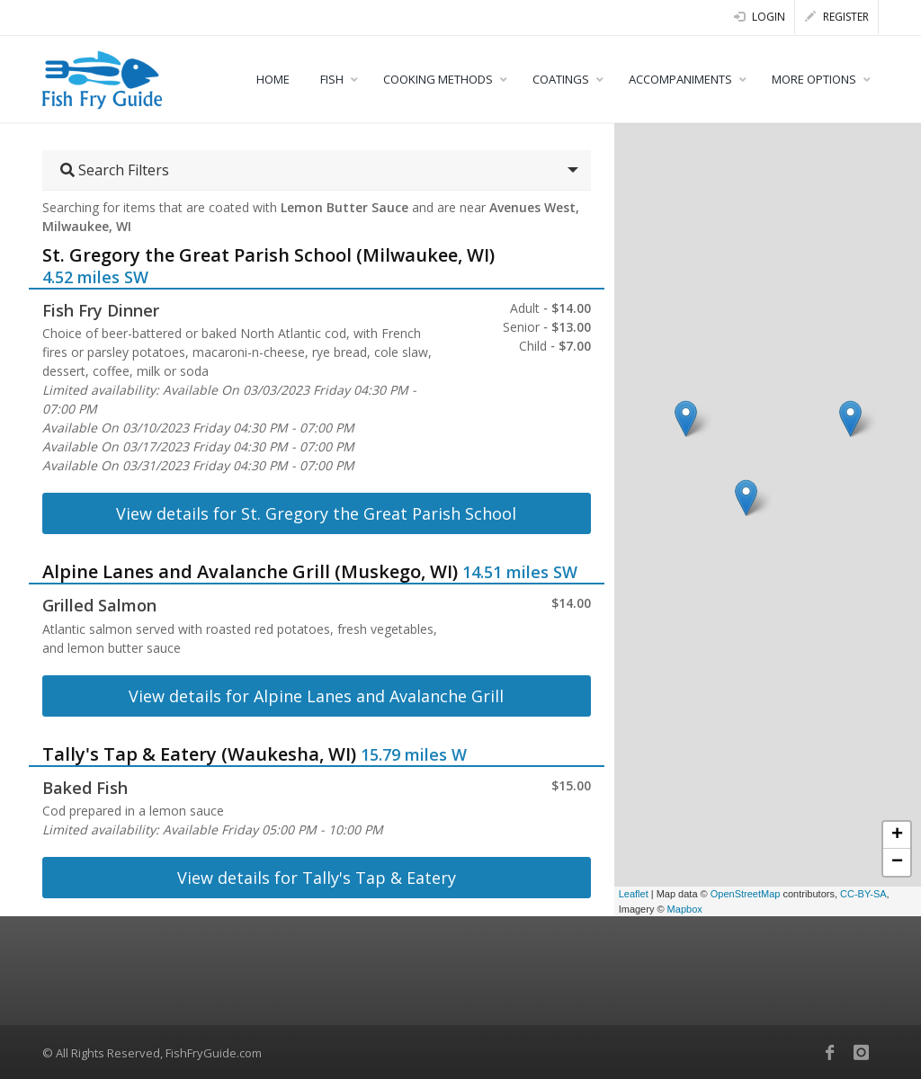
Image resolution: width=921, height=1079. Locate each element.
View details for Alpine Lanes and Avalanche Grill (316, 696)
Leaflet (633, 893)
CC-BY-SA (863, 893)
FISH (332, 79)
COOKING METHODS (438, 79)
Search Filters (114, 170)
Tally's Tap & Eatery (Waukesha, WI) (199, 754)
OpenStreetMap (746, 893)
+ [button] (897, 835)
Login (759, 16)
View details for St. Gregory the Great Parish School (316, 513)
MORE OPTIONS (814, 79)
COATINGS (560, 79)
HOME (273, 79)
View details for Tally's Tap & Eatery (316, 877)
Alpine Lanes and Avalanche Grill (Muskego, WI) (250, 571)
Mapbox (684, 909)
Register (837, 16)
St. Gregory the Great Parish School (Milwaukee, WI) (268, 255)
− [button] (897, 862)
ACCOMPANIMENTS (680, 79)
